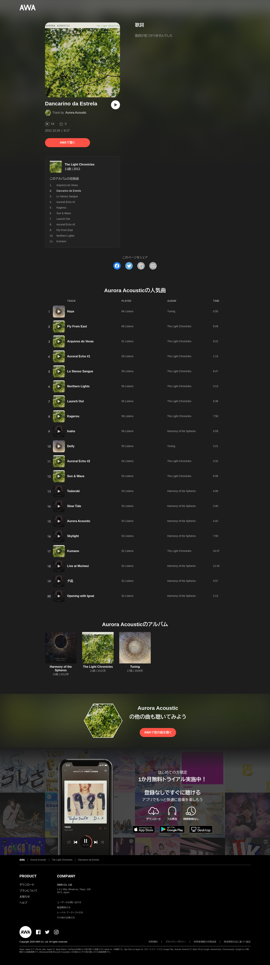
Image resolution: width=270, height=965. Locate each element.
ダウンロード (27, 884)
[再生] (115, 104)
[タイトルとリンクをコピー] (141, 266)
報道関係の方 (63, 907)
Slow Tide (74, 506)
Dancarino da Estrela (88, 859)
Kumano (61, 241)
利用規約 (153, 941)
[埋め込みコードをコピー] (153, 266)
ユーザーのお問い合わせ (69, 902)
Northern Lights (65, 235)
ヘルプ (23, 902)
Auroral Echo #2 (65, 224)
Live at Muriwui (78, 566)
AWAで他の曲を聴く (158, 732)
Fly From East (64, 230)
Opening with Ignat (80, 596)
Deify (70, 446)
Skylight (73, 536)
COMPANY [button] (66, 876)
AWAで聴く (67, 142)
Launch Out (63, 218)
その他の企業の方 (66, 917)
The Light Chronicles (79, 164)
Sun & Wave (63, 213)
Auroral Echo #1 (65, 201)
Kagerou (61, 207)
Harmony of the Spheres (181, 431)
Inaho (71, 431)
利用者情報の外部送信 (205, 941)
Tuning (171, 311)
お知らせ (25, 896)
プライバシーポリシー (175, 941)
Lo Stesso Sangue (67, 196)
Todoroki (73, 491)
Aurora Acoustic (75, 112)
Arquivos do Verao (67, 185)
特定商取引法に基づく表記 (237, 941)
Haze (70, 311)
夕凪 (70, 581)
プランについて (29, 890)
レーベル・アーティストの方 (70, 912)
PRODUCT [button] (28, 876)
